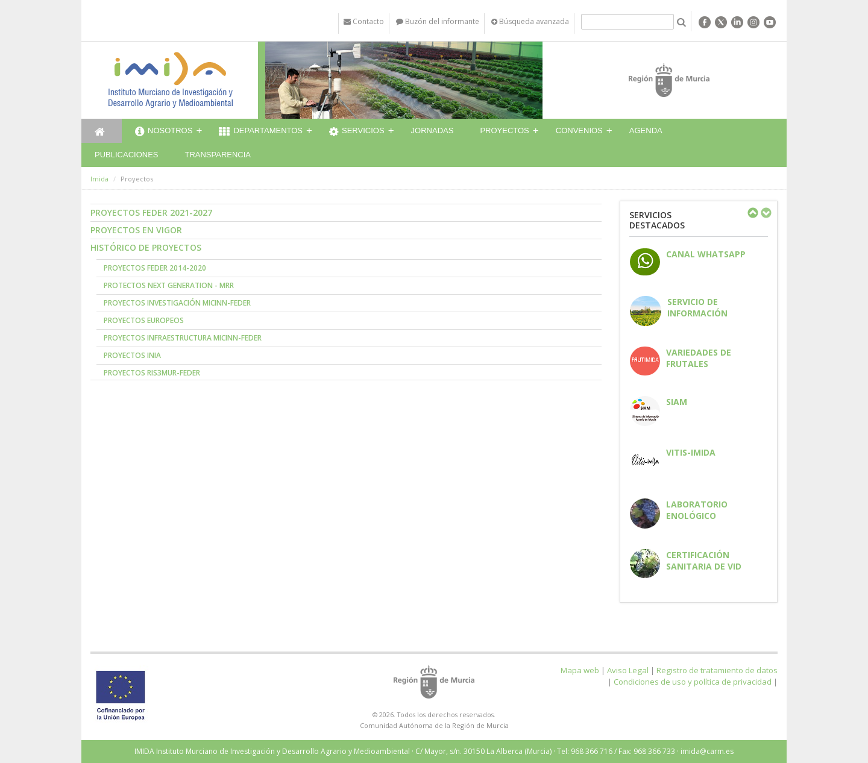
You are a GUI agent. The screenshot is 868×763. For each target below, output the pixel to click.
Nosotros (163, 132)
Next (766, 213)
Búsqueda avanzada (530, 21)
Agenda (645, 130)
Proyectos (504, 130)
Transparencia (217, 154)
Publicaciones (126, 154)
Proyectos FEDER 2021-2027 (151, 212)
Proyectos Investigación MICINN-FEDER (177, 303)
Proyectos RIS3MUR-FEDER (152, 373)
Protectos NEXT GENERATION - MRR (169, 285)
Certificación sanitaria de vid (703, 560)
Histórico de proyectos (145, 247)
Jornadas (432, 130)
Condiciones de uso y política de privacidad (693, 681)
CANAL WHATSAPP (706, 254)
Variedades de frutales (698, 358)
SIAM (676, 401)
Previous (752, 213)
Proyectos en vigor (136, 230)
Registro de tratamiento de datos (717, 670)
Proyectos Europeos (144, 320)
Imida (99, 178)
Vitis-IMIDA (690, 452)
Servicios (357, 132)
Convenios (579, 130)
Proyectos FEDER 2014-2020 (155, 268)
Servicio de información (697, 307)
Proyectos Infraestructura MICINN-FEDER (183, 338)
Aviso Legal (628, 670)
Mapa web (580, 670)
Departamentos (261, 132)
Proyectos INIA (132, 355)
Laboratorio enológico (697, 509)
